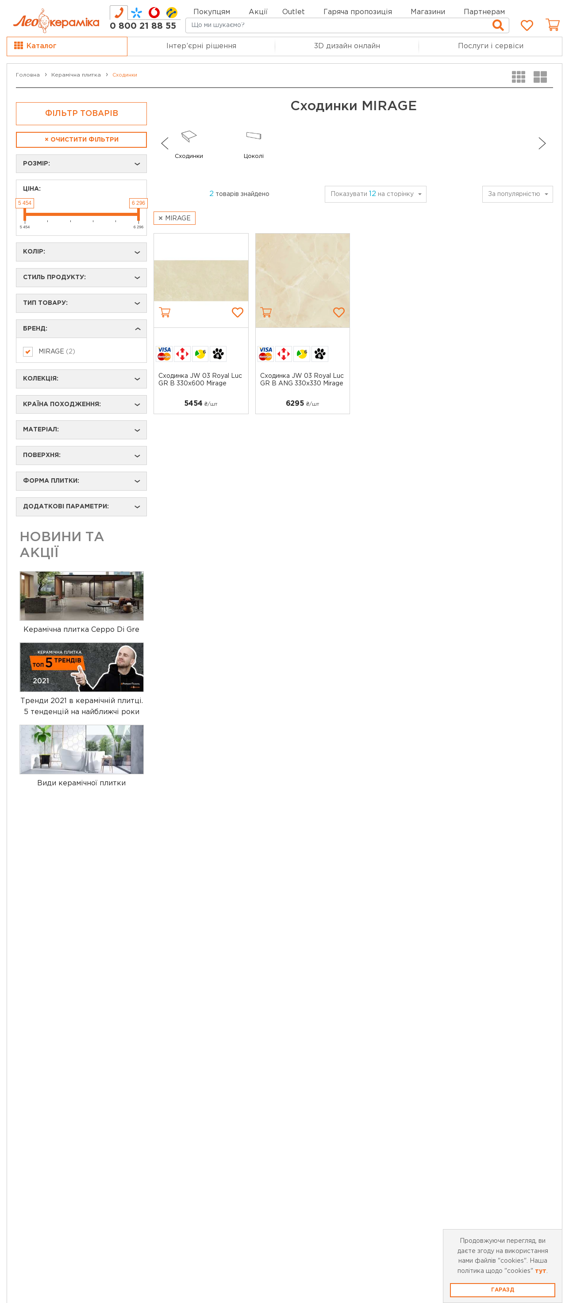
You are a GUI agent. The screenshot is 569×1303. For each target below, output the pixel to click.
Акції (258, 12)
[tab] (119, 12)
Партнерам (484, 12)
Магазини (428, 12)
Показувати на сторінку (372, 194)
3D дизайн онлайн (347, 46)
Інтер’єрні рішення (201, 46)
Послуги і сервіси (490, 46)
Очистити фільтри (82, 139)
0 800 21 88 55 (143, 26)
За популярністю (514, 194)
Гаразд (502, 1290)
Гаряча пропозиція (357, 12)
